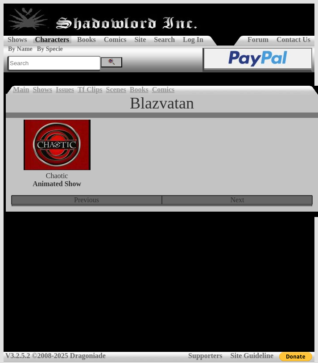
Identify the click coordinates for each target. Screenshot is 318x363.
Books (86, 39)
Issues (65, 89)
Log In (193, 39)
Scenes (116, 89)
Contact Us (293, 39)
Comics (115, 39)
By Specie (50, 49)
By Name (20, 49)
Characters (52, 39)
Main (21, 89)
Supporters (205, 355)
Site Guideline (252, 355)
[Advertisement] (159, 287)
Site (140, 39)
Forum (258, 39)
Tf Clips (90, 89)
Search (164, 39)
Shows (17, 39)
